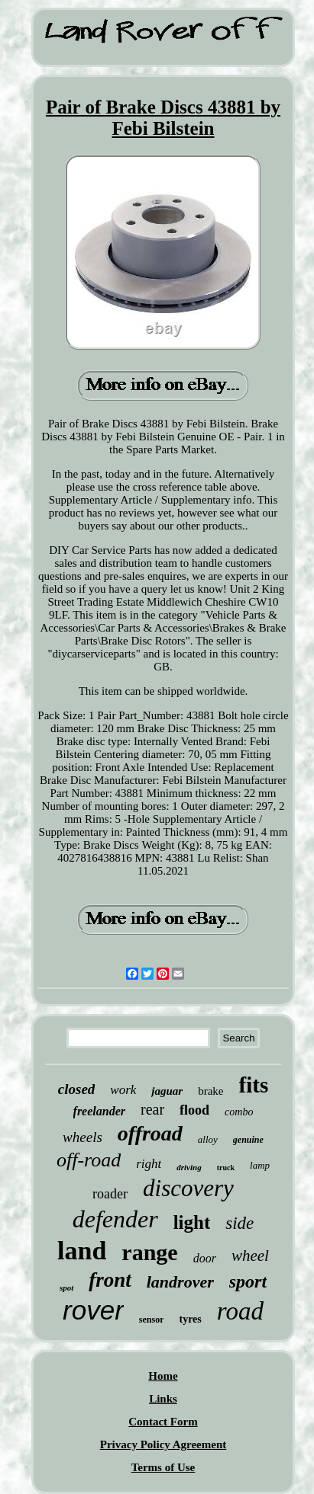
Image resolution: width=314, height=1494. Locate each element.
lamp (260, 1165)
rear (152, 1109)
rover (93, 1310)
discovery (188, 1188)
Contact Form (162, 1422)
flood (194, 1110)
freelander (99, 1111)
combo (239, 1112)
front (110, 1279)
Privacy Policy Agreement (163, 1444)
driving (188, 1167)
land (81, 1250)
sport (248, 1281)
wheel (250, 1255)
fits (254, 1085)
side (239, 1223)
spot (66, 1287)
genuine (248, 1139)
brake (210, 1091)
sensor (151, 1319)
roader (110, 1193)
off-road (89, 1160)
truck (226, 1167)
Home (162, 1376)
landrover (180, 1281)
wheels (82, 1137)
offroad (150, 1133)
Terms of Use (163, 1467)
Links (163, 1399)
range (149, 1252)
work (123, 1090)
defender (115, 1219)
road (240, 1311)
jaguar (167, 1091)
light (192, 1222)
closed (76, 1089)
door (204, 1258)
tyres (190, 1319)
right (148, 1163)
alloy (208, 1139)
